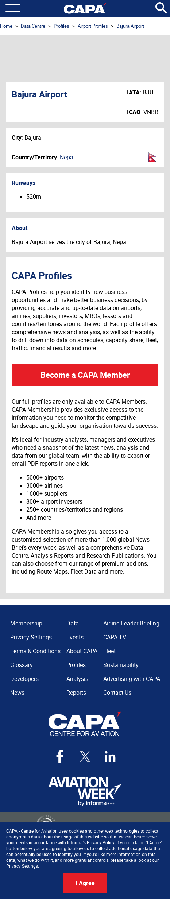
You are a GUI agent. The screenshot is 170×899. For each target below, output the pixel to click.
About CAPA (81, 651)
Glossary (21, 665)
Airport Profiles (93, 26)
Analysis (77, 679)
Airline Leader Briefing (131, 623)
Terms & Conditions (35, 651)
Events (75, 637)
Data (72, 623)
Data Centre (33, 26)
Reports (76, 693)
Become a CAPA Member (85, 374)
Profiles (61, 26)
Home (6, 26)
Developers (24, 679)
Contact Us (117, 693)
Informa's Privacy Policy (90, 842)
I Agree (85, 883)
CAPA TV (114, 637)
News (17, 693)
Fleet (109, 651)
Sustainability (121, 665)
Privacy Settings (22, 866)
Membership (26, 623)
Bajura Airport (130, 26)
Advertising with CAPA (131, 679)
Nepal (67, 157)
